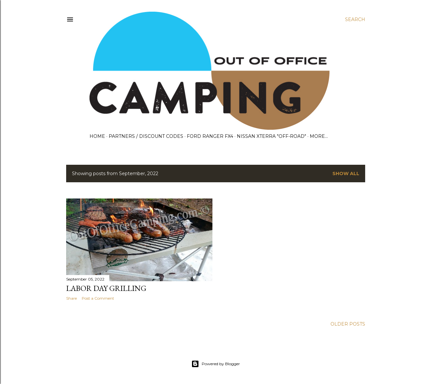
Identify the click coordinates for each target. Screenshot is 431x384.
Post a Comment (98, 298)
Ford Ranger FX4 (210, 136)
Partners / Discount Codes (146, 136)
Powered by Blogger (215, 364)
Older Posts (347, 324)
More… (319, 136)
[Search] (355, 19)
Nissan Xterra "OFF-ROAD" (271, 136)
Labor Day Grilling (106, 288)
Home (97, 136)
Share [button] (71, 298)
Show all (345, 173)
